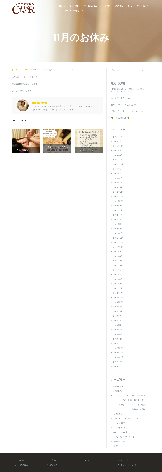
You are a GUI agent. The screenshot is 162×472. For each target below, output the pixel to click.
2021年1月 (118, 288)
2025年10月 (118, 146)
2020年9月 (118, 306)
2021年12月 (118, 238)
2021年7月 (118, 261)
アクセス (119, 6)
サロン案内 (74, 6)
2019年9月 (118, 362)
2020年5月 (118, 325)
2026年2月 (118, 141)
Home (62, 6)
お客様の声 (118, 391)
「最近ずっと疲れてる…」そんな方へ (127, 111)
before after (118, 386)
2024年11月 (118, 164)
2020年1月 (118, 343)
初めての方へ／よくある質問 (123, 104)
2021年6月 (118, 265)
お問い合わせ (142, 6)
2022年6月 (118, 215)
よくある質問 (119, 423)
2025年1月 (118, 160)
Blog (130, 6)
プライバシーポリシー (73, 10)
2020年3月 (118, 334)
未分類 (116, 446)
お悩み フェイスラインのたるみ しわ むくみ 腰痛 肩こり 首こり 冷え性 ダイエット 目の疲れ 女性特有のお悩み (130, 402)
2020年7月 (118, 316)
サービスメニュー (92, 6)
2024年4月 (118, 173)
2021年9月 (118, 251)
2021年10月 (118, 247)
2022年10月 (118, 201)
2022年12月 (118, 192)
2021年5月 (118, 270)
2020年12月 (118, 293)
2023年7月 (118, 178)
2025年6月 (118, 155)
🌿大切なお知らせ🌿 (120, 118)
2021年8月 (118, 256)
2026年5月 (118, 137)
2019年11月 (118, 352)
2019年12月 (118, 348)
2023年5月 (118, 183)
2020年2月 (118, 339)
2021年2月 (118, 284)
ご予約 (107, 6)
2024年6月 (118, 169)
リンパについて (120, 427)
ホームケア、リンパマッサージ (126, 418)
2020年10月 (118, 302)
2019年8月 (118, 366)
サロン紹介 (48, 70)
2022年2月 (118, 228)
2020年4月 (118, 329)
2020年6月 (118, 320)
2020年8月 (118, 311)
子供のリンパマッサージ (124, 437)
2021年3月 (118, 279)
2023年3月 (118, 187)
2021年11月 (118, 242)
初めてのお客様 (120, 432)
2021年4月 (118, 274)
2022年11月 (118, 196)
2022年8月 (118, 205)
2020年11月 (118, 297)
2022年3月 (118, 224)
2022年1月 (118, 233)
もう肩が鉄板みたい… (120, 98)
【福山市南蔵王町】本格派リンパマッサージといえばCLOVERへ (127, 90)
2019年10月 (118, 357)
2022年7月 (118, 210)
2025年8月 (118, 150)
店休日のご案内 (120, 441)
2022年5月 (118, 219)
